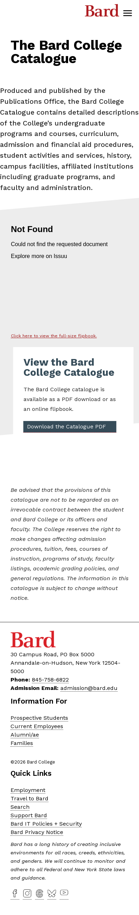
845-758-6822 (50, 679)
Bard (102, 12)
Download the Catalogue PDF (66, 426)
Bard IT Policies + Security (46, 823)
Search (20, 807)
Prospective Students (39, 717)
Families (22, 743)
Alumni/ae (25, 734)
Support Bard (29, 815)
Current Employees (37, 726)
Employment (28, 790)
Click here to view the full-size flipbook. (54, 335)
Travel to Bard (29, 798)
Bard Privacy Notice (37, 832)
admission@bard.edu (89, 688)
